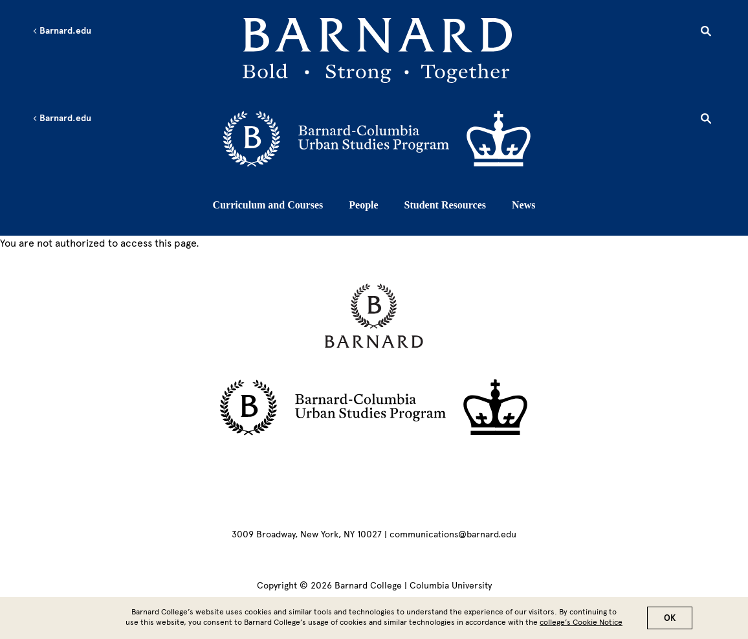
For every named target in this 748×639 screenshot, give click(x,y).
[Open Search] (706, 33)
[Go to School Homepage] (377, 52)
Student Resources (445, 204)
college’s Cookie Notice (581, 623)
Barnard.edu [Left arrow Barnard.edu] (61, 31)
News (523, 204)
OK (670, 619)
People (363, 204)
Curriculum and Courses (268, 204)
